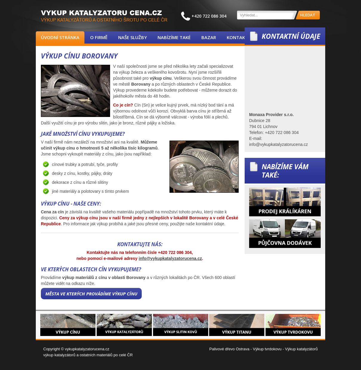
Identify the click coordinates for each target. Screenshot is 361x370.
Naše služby (132, 37)
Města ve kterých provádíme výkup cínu (91, 294)
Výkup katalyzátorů (301, 349)
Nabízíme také (174, 37)
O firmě (98, 37)
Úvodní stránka (60, 37)
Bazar (208, 37)
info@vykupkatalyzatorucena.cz (170, 258)
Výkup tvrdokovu (267, 349)
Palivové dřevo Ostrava (229, 349)
